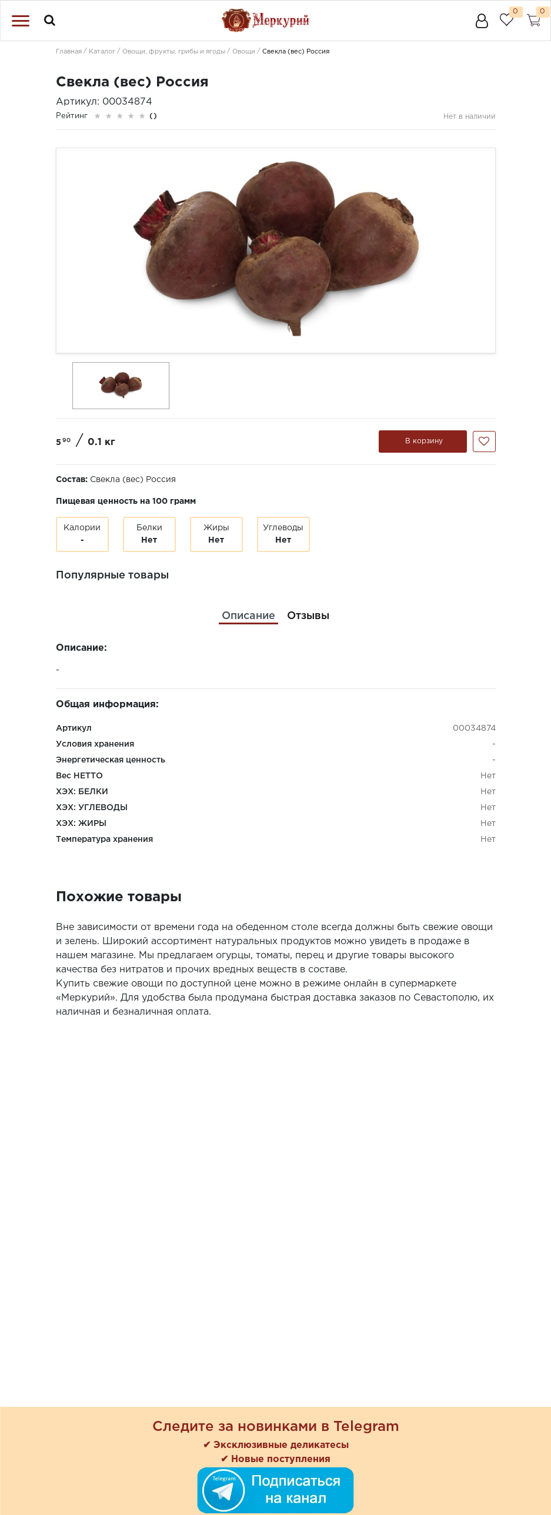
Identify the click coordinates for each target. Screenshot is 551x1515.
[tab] (248, 616)
